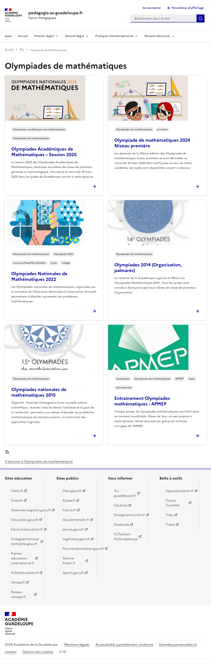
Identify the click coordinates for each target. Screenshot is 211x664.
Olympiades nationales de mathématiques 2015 (38, 392)
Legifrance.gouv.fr (76, 539)
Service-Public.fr (69, 560)
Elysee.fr (69, 500)
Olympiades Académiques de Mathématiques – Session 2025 (44, 152)
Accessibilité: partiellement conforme (124, 644)
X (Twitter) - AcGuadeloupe (126, 536)
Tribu (170, 514)
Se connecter (152, 8)
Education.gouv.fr (24, 519)
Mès (22, 49)
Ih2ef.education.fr (25, 572)
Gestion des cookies (37, 651)
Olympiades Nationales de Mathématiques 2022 (39, 276)
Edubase (120, 505)
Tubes (170, 524)
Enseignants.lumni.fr (128, 514)
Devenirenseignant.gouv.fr (25, 510)
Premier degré (44, 36)
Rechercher (201, 18)
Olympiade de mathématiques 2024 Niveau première (152, 143)
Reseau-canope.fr (18, 594)
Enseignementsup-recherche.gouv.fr (25, 541)
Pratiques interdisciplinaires (114, 36)
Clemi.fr (17, 490)
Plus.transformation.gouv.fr (77, 548)
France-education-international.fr (22, 558)
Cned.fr (17, 500)
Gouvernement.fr (76, 519)
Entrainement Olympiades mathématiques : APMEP (142, 401)
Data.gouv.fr (72, 490)
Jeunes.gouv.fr (73, 529)
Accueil (23, 36)
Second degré (74, 36)
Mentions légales (77, 644)
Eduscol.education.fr (25, 529)
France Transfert (173, 503)
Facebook (121, 524)
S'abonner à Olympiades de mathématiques (39, 461)
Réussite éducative (157, 36)
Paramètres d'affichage (188, 8)
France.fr (69, 510)
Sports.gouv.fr (73, 572)
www (8, 36)
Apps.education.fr (180, 490)
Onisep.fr (18, 582)
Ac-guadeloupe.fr (125, 493)
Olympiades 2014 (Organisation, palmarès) (148, 268)
